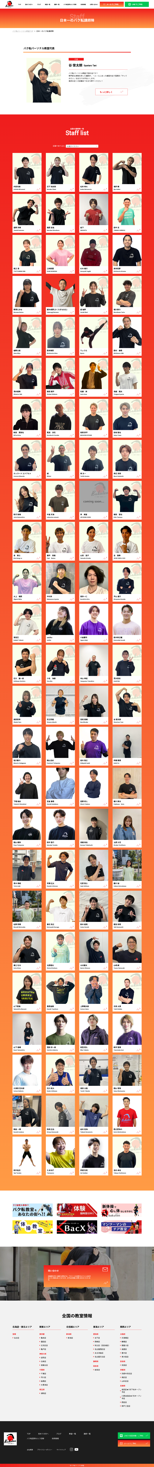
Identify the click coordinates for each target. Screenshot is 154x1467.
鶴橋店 (124, 1341)
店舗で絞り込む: (59, 146)
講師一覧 (56, 4)
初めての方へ (29, 4)
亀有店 (43, 1337)
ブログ (39, 4)
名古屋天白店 (100, 1356)
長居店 (124, 1349)
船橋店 (43, 1381)
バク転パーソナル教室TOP (22, 31)
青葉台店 (44, 1365)
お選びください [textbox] (73, 146)
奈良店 (124, 1365)
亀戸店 (43, 1349)
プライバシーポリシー (44, 1450)
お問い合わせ (94, 4)
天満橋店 (125, 1337)
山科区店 (125, 1381)
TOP (19, 4)
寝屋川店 (125, 1345)
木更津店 (44, 1385)
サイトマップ (61, 1450)
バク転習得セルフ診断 (69, 4)
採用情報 (83, 4)
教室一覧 (47, 4)
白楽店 (43, 1361)
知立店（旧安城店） (102, 1345)
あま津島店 (99, 1353)
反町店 (43, 1357)
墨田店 (43, 1341)
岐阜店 (97, 1369)
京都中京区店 (127, 1373)
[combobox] (82, 146)
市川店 (43, 1377)
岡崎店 (97, 1341)
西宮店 (124, 1402)
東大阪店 (125, 1356)
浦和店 (43, 1393)
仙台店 (16, 1337)
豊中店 (124, 1353)
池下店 (97, 1337)
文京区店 (44, 1345)
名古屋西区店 (100, 1349)
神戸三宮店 (126, 1406)
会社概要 (30, 1450)
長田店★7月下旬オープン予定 (131, 1390)
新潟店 (70, 1337)
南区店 (124, 1377)
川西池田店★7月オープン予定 (131, 1397)
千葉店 (43, 1373)
